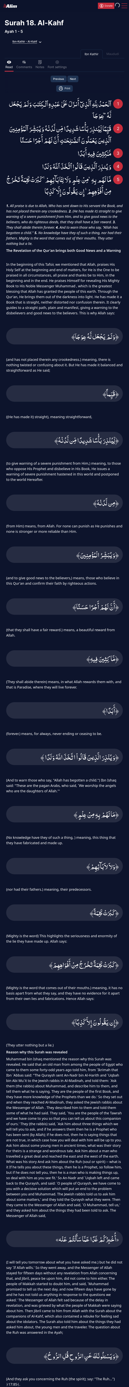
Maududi (112, 54)
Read (9, 64)
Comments (24, 64)
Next (73, 78)
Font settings (57, 64)
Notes (40, 64)
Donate (106, 5)
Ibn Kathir (91, 54)
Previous (58, 78)
